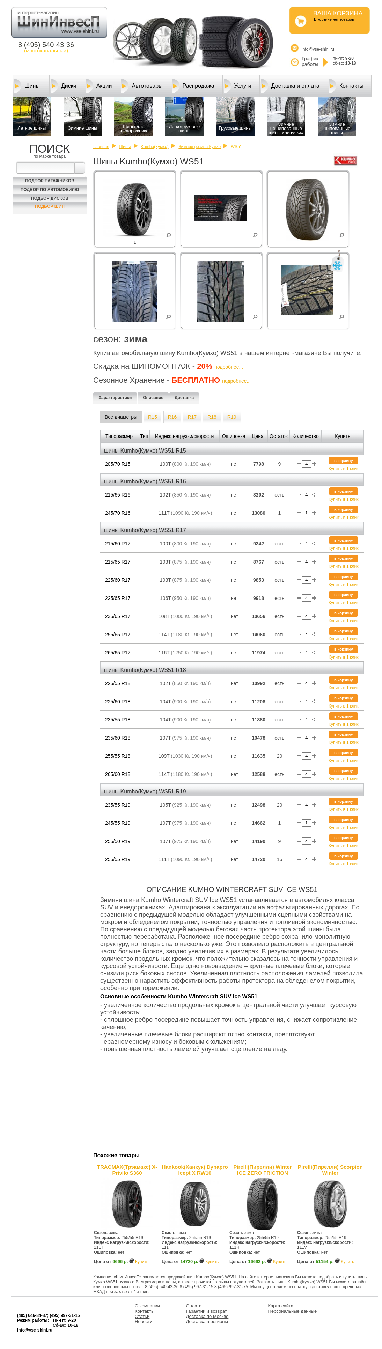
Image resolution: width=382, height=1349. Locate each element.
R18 (211, 417)
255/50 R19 (117, 841)
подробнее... (228, 367)
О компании (147, 1305)
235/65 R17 (117, 616)
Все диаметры (121, 417)
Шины (27, 86)
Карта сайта (280, 1305)
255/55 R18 (117, 756)
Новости (143, 1321)
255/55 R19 (117, 859)
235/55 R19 (117, 805)
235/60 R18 (117, 738)
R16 (172, 417)
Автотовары (141, 86)
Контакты (346, 86)
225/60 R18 (117, 701)
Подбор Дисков (49, 198)
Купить (141, 1261)
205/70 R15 (117, 464)
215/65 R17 (117, 562)
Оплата (194, 1305)
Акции (99, 86)
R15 (152, 417)
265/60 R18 (117, 774)
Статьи (142, 1316)
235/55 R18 (117, 720)
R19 (231, 417)
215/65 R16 (117, 495)
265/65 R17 (117, 652)
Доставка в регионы (207, 1321)
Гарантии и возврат (206, 1311)
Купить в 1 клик (343, 468)
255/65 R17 (117, 634)
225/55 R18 (117, 683)
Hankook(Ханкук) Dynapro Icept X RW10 (195, 1170)
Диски (63, 86)
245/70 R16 (117, 513)
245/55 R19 (117, 823)
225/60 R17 (117, 580)
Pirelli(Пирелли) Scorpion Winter (330, 1170)
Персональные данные (292, 1311)
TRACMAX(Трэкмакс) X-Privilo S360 (127, 1170)
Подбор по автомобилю (50, 189)
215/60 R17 (117, 544)
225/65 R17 (117, 598)
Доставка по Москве (207, 1316)
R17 (192, 417)
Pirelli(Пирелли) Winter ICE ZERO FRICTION (262, 1170)
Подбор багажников (49, 180)
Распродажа (193, 86)
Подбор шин (50, 206)
